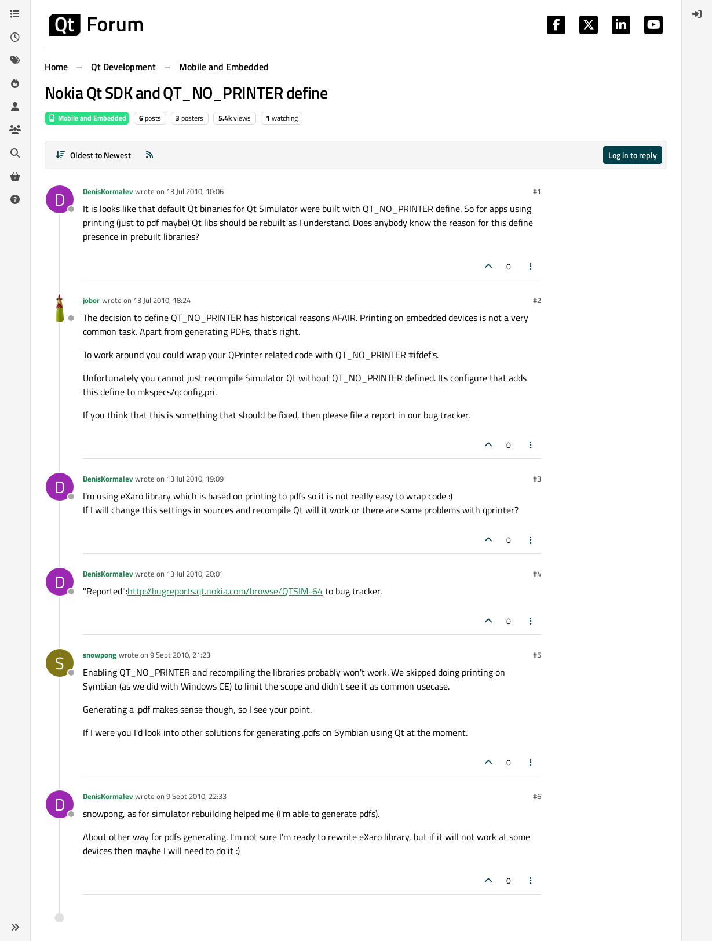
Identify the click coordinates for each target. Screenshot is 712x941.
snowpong (99, 655)
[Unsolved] (15, 199)
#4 (537, 573)
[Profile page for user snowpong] (60, 663)
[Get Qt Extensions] (15, 176)
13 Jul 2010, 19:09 (195, 478)
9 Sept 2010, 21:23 (180, 655)
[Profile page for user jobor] (60, 308)
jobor (91, 300)
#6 (537, 796)
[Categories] (15, 14)
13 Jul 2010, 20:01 (195, 573)
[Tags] (15, 60)
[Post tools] (531, 266)
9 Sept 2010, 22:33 (196, 796)
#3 (537, 478)
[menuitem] (697, 14)
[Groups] (15, 130)
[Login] (697, 14)
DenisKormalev (108, 191)
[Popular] (15, 83)
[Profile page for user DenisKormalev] (60, 199)
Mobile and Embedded (87, 117)
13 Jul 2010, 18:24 (162, 300)
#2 (537, 300)
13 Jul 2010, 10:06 (195, 191)
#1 (537, 191)
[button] (15, 927)
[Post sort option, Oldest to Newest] (93, 155)
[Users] (15, 106)
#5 (537, 655)
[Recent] (15, 37)
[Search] (15, 153)
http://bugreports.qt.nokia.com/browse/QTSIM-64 (225, 591)
